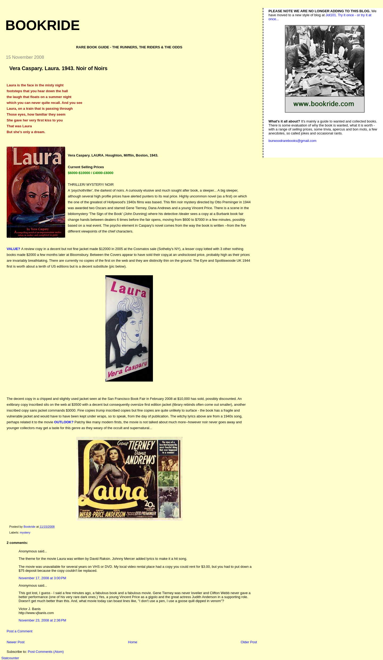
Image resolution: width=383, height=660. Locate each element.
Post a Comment (19, 631)
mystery (25, 532)
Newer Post (15, 642)
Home (132, 642)
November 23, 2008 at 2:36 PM (42, 620)
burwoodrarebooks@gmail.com (293, 141)
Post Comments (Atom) (46, 652)
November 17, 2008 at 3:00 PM (42, 578)
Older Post (249, 642)
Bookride (42, 25)
